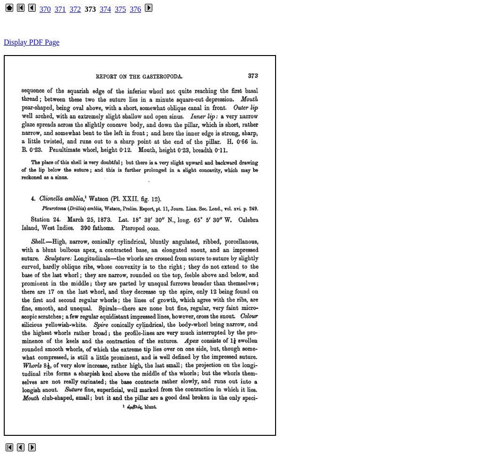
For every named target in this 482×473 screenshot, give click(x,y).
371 (60, 9)
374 (105, 9)
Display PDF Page (31, 42)
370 (45, 9)
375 (120, 9)
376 (135, 9)
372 (75, 9)
